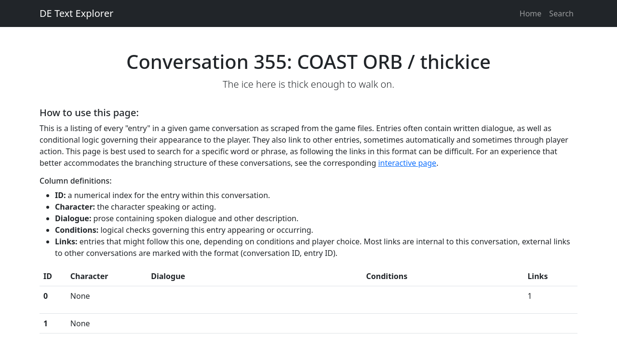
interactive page (407, 163)
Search (561, 13)
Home (531, 13)
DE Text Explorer (76, 13)
